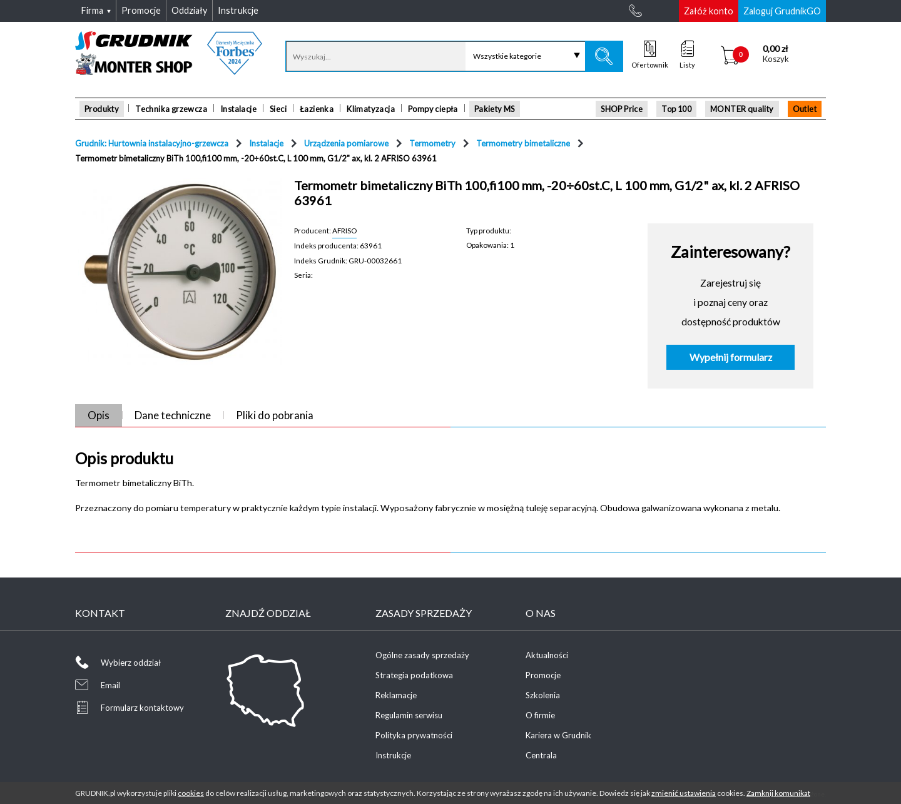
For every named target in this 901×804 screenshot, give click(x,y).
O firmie (540, 715)
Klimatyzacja (371, 109)
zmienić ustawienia (683, 793)
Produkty (101, 109)
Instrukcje (393, 755)
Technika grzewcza (171, 109)
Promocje (543, 675)
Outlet (805, 109)
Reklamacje (396, 695)
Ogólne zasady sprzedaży (422, 655)
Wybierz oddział (131, 663)
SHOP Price (622, 109)
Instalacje (238, 109)
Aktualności (547, 655)
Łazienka (316, 109)
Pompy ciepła (433, 109)
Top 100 (676, 109)
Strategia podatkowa (414, 675)
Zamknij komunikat (778, 793)
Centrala (541, 755)
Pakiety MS (494, 109)
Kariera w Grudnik (558, 735)
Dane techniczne (173, 415)
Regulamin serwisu (408, 715)
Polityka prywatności (413, 735)
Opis (98, 415)
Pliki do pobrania (274, 415)
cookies (191, 793)
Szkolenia (543, 695)
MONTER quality (742, 109)
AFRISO (344, 230)
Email (110, 685)
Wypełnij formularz (731, 357)
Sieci (278, 109)
